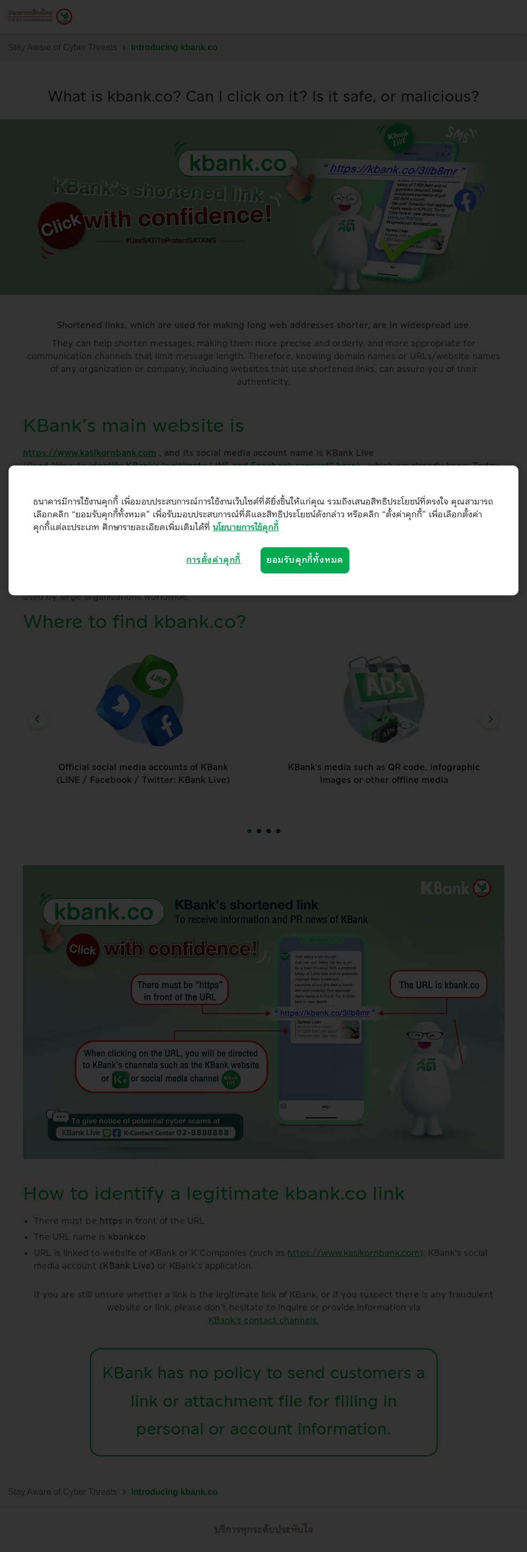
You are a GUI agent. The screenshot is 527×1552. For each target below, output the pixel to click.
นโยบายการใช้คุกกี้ (246, 527)
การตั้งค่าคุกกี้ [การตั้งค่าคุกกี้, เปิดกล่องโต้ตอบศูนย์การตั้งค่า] (213, 560)
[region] (263, 530)
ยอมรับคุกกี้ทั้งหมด (304, 560)
